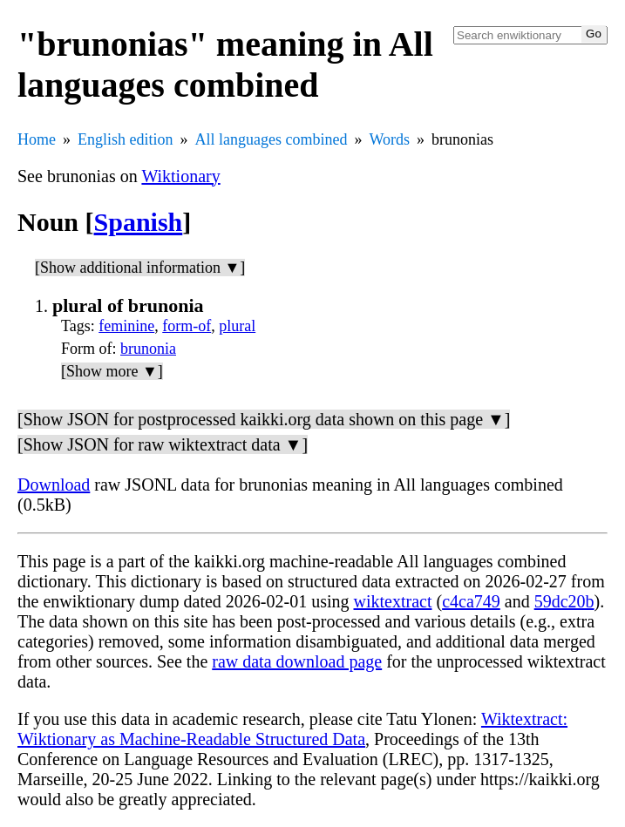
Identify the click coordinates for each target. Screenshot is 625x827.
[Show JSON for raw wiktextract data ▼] (162, 444)
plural (237, 326)
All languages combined (271, 139)
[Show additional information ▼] (140, 267)
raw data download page (297, 661)
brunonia (148, 348)
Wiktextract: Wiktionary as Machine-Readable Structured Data (292, 729)
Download (53, 484)
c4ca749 (471, 601)
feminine (126, 326)
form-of (186, 326)
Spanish (138, 221)
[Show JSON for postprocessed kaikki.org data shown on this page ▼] (263, 419)
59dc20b (564, 601)
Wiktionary (180, 176)
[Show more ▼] (112, 371)
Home (36, 139)
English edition (125, 139)
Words (389, 139)
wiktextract (393, 601)
